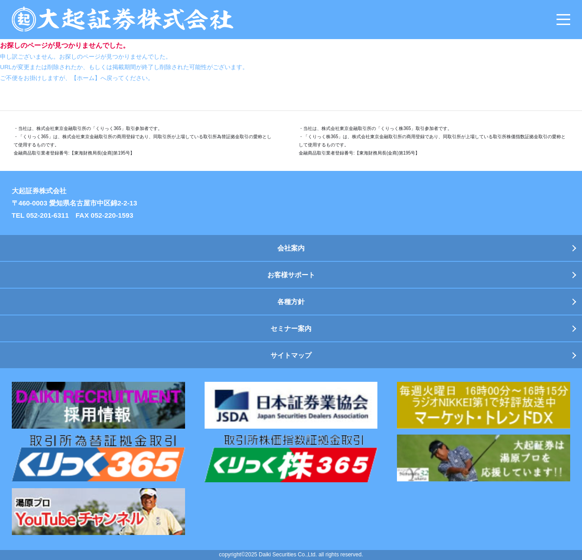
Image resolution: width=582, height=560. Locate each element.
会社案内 (291, 248)
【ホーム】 (85, 78)
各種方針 (291, 301)
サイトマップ (291, 355)
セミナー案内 (291, 328)
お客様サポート (291, 275)
